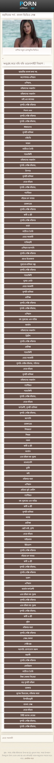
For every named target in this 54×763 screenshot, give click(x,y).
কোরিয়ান (28, 666)
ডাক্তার (28, 688)
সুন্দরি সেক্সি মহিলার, (28, 121)
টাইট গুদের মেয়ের (27, 715)
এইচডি (28, 138)
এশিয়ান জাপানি (27, 248)
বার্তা (28, 226)
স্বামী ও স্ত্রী (28, 215)
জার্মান (28, 325)
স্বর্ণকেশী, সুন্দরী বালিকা (28, 407)
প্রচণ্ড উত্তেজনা (28, 259)
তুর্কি (28, 468)
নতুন (32, 8)
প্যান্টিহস (27, 193)
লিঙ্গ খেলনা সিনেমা (28, 677)
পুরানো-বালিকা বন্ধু (28, 264)
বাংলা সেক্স (27, 704)
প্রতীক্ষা (28, 297)
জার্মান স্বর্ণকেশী (28, 589)
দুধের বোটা (27, 281)
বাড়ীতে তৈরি (27, 149)
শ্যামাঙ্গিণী (28, 154)
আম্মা (28, 517)
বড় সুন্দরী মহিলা (27, 682)
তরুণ (28, 578)
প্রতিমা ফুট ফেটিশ (28, 490)
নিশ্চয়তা (28, 429)
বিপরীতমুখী (28, 699)
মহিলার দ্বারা (28, 479)
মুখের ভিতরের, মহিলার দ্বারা (27, 693)
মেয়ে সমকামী (27, 237)
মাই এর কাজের (28, 99)
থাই (27, 473)
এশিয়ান (28, 314)
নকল (28, 440)
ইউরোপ (28, 545)
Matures (28, 127)
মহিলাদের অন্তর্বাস (28, 88)
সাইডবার (28, 539)
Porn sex (28, 110)
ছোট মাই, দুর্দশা (28, 528)
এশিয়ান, (27, 83)
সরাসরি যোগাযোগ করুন (28, 649)
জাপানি (28, 418)
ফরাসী (27, 655)
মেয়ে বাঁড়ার (28, 182)
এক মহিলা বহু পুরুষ (28, 457)
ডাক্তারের (28, 204)
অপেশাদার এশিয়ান (28, 77)
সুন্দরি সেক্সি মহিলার (28, 105)
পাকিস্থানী (28, 242)
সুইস (28, 622)
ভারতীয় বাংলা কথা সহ (28, 72)
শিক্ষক (27, 435)
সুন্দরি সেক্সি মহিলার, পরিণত (27, 363)
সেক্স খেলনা (28, 638)
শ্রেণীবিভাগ (24, 8)
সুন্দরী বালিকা (27, 132)
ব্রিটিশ (27, 336)
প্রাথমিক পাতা (29, 758)
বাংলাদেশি (28, 462)
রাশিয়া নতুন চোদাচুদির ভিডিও (27, 50)
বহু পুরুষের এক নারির (28, 319)
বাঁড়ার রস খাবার (28, 198)
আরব (28, 143)
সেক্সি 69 (27, 644)
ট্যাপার (28, 171)
